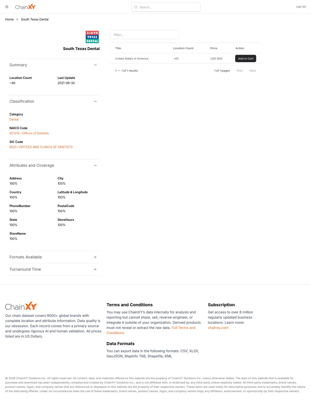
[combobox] (168, 7)
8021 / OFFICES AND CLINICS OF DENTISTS (41, 147)
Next (253, 70)
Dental (14, 119)
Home (9, 19)
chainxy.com (218, 327)
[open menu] (6, 7)
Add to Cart (245, 58)
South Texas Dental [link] (35, 19)
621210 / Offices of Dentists (29, 133)
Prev (240, 70)
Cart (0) (301, 6)
